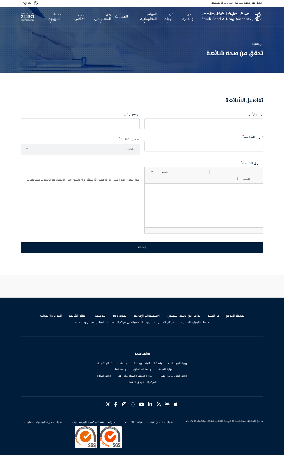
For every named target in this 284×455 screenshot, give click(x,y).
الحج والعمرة (188, 17)
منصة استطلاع (142, 369)
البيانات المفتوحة (222, 3)
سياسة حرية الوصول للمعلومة (43, 422)
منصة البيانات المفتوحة (112, 363)
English (26, 3)
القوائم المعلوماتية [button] (148, 17)
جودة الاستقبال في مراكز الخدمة (131, 322)
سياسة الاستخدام (133, 422)
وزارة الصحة (165, 369)
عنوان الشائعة (253, 137)
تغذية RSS (119, 316)
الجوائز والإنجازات (51, 316)
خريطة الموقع (235, 316)
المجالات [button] (121, 16)
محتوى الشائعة (252, 163)
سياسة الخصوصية (161, 422)
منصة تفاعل (119, 369)
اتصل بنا (257, 3)
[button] (36, 3)
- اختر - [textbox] (130, 149)
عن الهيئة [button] (168, 17)
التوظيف (100, 316)
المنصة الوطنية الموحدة (149, 363)
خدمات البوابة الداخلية (195, 322)
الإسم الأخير (132, 114)
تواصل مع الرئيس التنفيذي (184, 316)
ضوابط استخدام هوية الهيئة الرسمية (92, 422)
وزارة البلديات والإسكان (173, 376)
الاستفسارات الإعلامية (147, 316)
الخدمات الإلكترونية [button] (56, 17)
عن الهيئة (213, 316)
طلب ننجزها (242, 3)
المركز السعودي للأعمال (142, 382)
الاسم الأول (255, 114)
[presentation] (106, 167)
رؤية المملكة (179, 363)
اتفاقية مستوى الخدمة (89, 322)
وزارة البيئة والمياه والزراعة (135, 376)
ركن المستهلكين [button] (102, 17)
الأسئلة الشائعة (78, 316)
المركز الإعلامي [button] (80, 17)
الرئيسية (257, 43)
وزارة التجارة (104, 376)
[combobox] (80, 149)
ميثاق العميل (166, 322)
